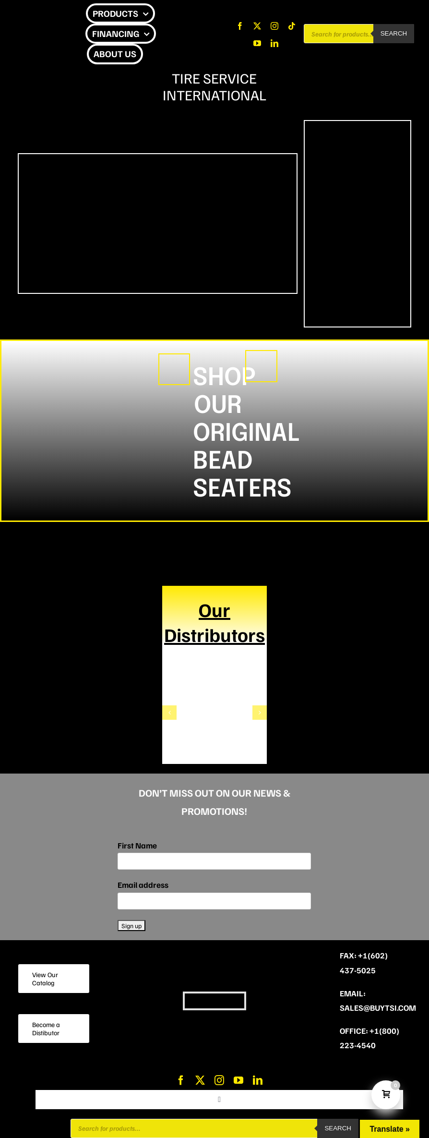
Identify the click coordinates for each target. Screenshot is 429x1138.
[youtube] (257, 43)
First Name (137, 845)
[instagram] (274, 26)
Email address (143, 885)
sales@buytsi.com (378, 1008)
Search (394, 33)
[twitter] (257, 26)
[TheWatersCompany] (214, 689)
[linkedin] (274, 43)
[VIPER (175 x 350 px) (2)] (357, 154)
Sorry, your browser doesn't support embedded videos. (158, 223)
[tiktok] (292, 26)
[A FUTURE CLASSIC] (261, 355)
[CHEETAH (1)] (174, 358)
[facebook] (240, 26)
